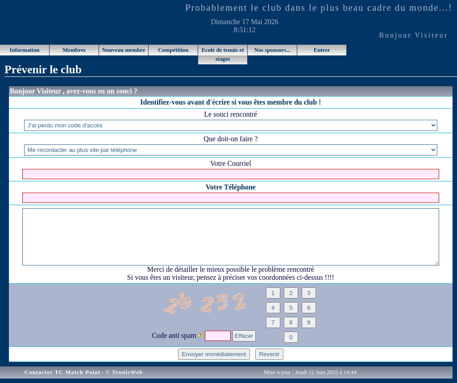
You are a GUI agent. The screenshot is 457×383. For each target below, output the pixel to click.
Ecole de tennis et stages (223, 54)
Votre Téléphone (231, 187)
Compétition (173, 50)
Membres (74, 50)
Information (25, 50)
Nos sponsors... (272, 50)
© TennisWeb (124, 372)
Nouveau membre (123, 50)
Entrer (322, 50)
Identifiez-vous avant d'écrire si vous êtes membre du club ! (230, 102)
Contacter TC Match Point (62, 372)
